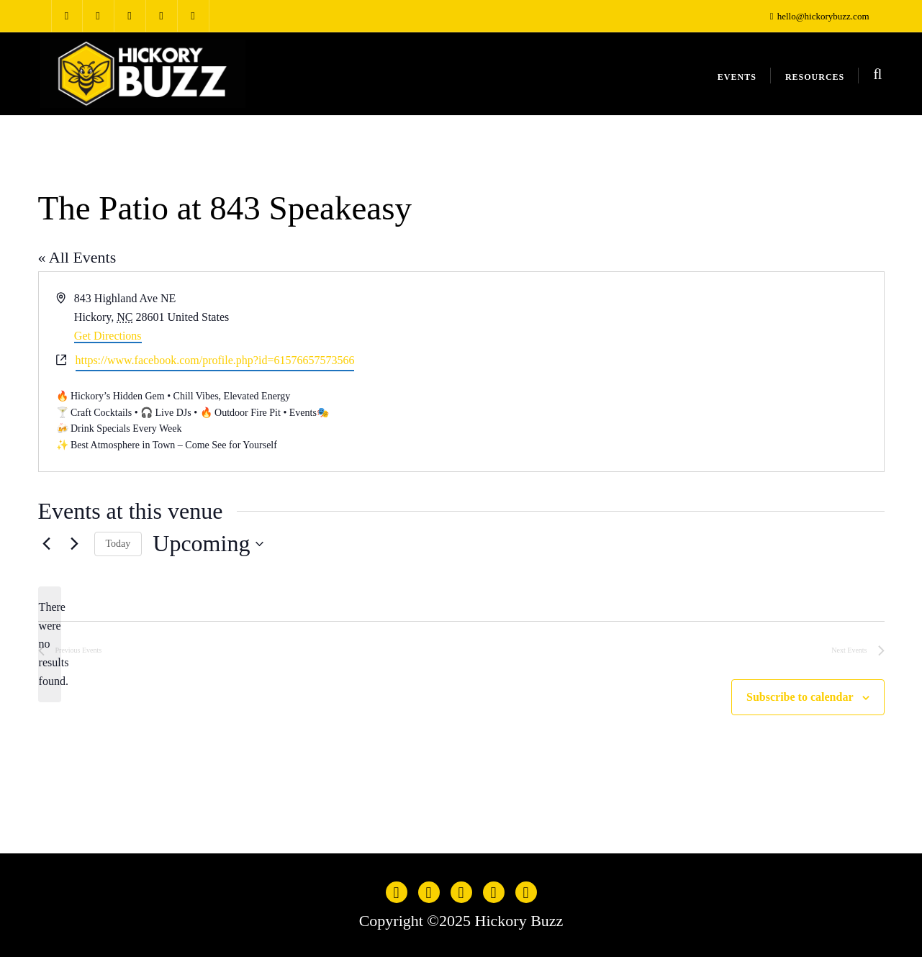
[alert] (49, 644)
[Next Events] (74, 544)
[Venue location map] (671, 371)
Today (118, 543)
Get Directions (108, 336)
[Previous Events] (46, 544)
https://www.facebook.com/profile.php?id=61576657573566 (215, 360)
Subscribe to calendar (799, 697)
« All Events (77, 257)
